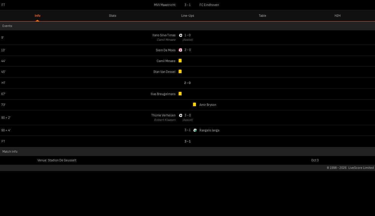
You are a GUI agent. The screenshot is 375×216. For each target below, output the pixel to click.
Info (37, 16)
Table (262, 16)
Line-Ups (187, 16)
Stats (112, 16)
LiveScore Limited (361, 168)
